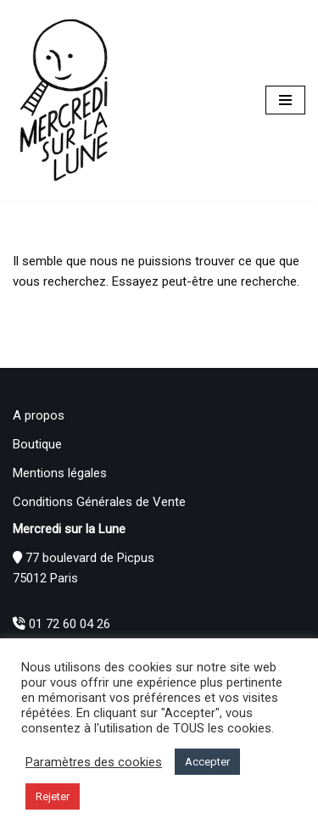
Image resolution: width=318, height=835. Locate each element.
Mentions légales (60, 473)
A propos (38, 415)
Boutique (37, 444)
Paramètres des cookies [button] (93, 762)
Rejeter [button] (53, 796)
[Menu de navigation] (285, 100)
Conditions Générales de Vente (99, 501)
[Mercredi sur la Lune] (63, 100)
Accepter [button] (207, 761)
